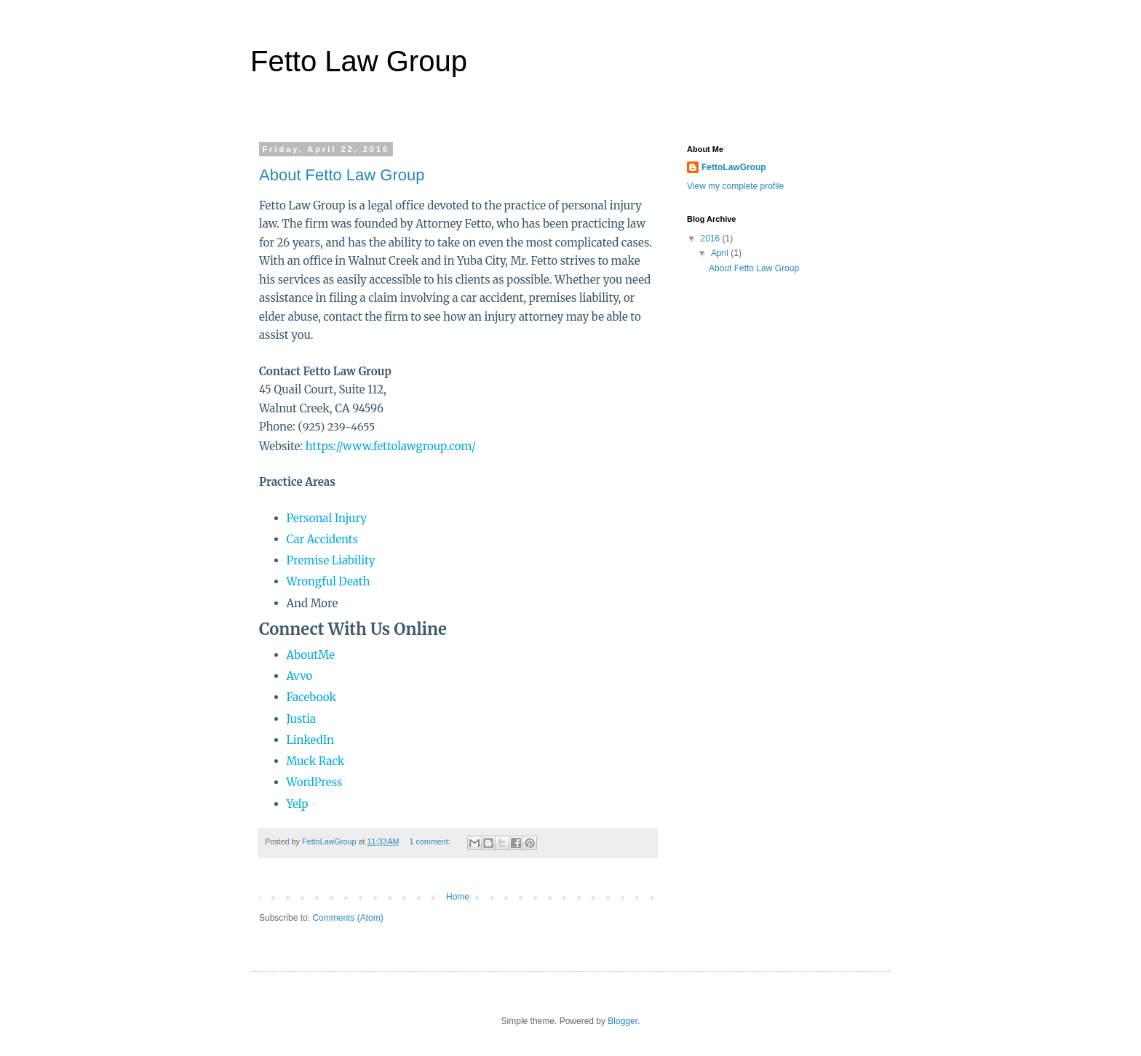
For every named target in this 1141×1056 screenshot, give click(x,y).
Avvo (300, 676)
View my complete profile (735, 186)
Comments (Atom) (347, 918)
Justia (302, 719)
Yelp (298, 804)
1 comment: (430, 841)
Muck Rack (316, 761)
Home (457, 897)
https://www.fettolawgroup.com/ (391, 446)
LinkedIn (310, 740)
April (721, 253)
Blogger (622, 1021)
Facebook (311, 697)
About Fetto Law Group (341, 175)
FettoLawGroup (733, 167)
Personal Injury (327, 518)
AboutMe (311, 655)
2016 (712, 238)
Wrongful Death (328, 581)
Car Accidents (322, 539)
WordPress (315, 782)
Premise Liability (331, 560)
